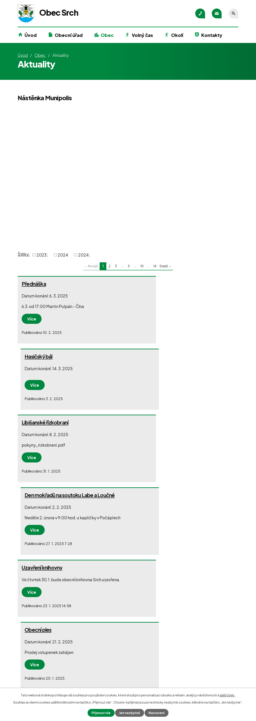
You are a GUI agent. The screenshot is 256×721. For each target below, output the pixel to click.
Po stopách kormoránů (48, 501)
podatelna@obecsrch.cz (48, 685)
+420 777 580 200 (42, 677)
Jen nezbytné (130, 713)
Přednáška (34, 284)
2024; (84, 254)
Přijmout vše (101, 713)
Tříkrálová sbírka (152, 501)
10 (142, 266)
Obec (107, 35)
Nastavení (157, 713)
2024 (63, 254)
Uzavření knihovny (42, 429)
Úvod (31, 35)
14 (154, 266)
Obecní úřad (69, 35)
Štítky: (24, 254)
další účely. (227, 695)
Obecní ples (147, 429)
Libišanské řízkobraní (45, 356)
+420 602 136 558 (113, 676)
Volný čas (142, 35)
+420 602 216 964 (113, 668)
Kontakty (211, 35)
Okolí (177, 35)
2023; (42, 254)
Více (32, 318)
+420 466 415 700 (42, 669)
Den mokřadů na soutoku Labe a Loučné (179, 356)
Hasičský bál (148, 284)
